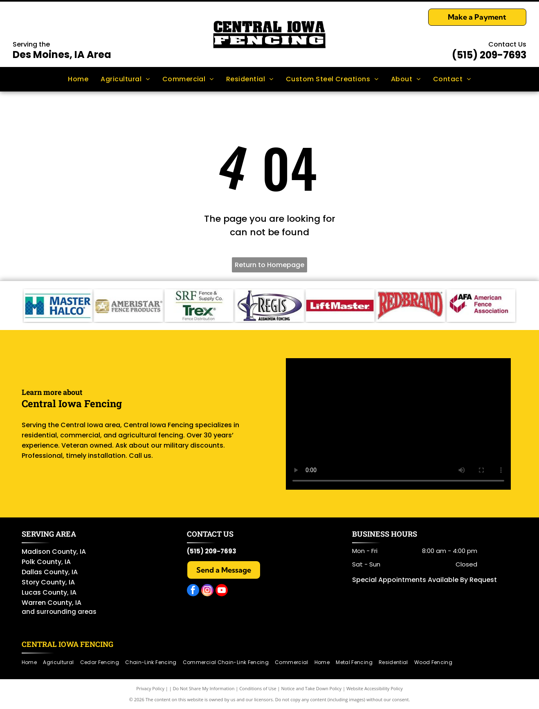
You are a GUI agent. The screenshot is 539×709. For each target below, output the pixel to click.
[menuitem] (78, 79)
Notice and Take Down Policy (311, 688)
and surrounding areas (59, 611)
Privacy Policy (150, 688)
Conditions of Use (257, 688)
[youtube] (222, 591)
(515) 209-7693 (489, 55)
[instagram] (207, 591)
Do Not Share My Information (204, 688)
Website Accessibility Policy (374, 688)
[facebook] (193, 591)
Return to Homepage (269, 265)
